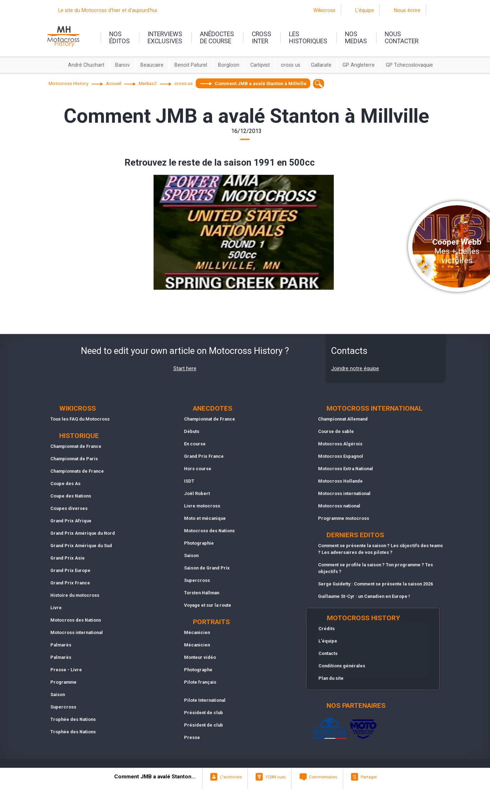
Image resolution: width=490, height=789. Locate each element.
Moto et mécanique (205, 518)
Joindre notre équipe (355, 368)
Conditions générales (341, 665)
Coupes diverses (69, 508)
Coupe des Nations (70, 496)
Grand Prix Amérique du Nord (82, 533)
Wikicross (324, 10)
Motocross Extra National (345, 468)
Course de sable (336, 431)
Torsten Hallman (201, 592)
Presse (192, 737)
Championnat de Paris (74, 458)
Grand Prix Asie (67, 558)
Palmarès (60, 645)
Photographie (199, 543)
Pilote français (200, 682)
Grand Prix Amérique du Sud (81, 545)
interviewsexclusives (164, 37)
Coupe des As (65, 483)
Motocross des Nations (75, 620)
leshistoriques (308, 37)
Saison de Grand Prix (207, 568)
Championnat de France (75, 446)
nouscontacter (401, 37)
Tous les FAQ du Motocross (80, 419)
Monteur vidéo (200, 657)
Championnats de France (77, 471)
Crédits (326, 628)
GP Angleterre (359, 65)
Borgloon (228, 65)
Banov (122, 65)
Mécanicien (197, 632)
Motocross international (76, 632)
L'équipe (364, 10)
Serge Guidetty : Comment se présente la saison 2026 (375, 584)
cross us (290, 65)
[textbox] (318, 83)
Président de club (203, 712)
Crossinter (261, 37)
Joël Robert (197, 493)
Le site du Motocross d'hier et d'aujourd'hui (107, 10)
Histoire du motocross (74, 595)
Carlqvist (260, 65)
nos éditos (119, 37)
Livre (56, 607)
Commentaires (323, 776)
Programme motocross (343, 518)
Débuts (191, 431)
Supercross (63, 707)
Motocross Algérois (340, 443)
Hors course (197, 468)
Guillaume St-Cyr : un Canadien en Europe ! (364, 596)
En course (195, 443)
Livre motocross (202, 506)
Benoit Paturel (190, 65)
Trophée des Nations (73, 719)
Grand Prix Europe (70, 570)
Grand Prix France (70, 582)
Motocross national (339, 506)
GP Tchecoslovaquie (409, 65)
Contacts (328, 653)
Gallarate (321, 65)
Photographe (198, 669)
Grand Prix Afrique (70, 520)
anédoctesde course (217, 37)
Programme (63, 682)
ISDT (189, 481)
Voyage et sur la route (207, 605)
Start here (184, 368)
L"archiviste (231, 776)
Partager (369, 776)
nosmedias (356, 37)
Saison (57, 694)
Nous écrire (407, 10)
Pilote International (204, 700)
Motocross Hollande (340, 481)
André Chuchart (86, 65)
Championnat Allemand (343, 419)
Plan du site (331, 678)
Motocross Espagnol (340, 456)
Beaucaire (151, 65)
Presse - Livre (66, 669)
